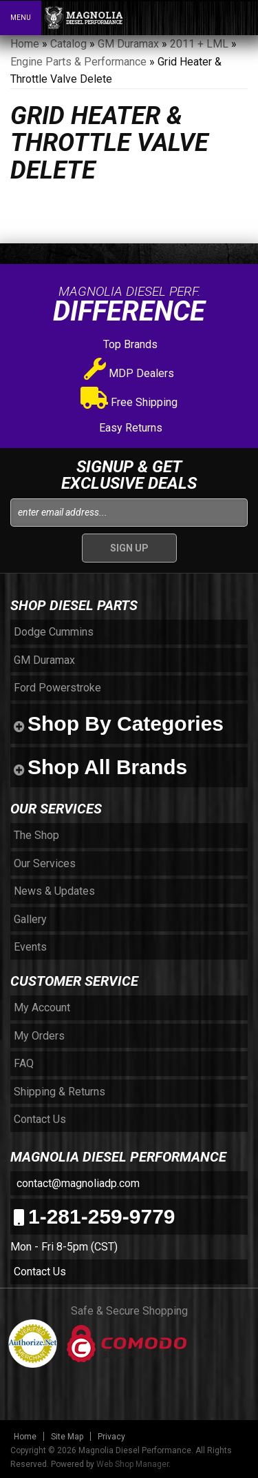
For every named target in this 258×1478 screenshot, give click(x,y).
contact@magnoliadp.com (77, 1183)
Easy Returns (129, 427)
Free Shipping (129, 402)
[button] (188, 17)
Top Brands (129, 344)
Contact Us (40, 1271)
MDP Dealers (129, 373)
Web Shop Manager (132, 1464)
